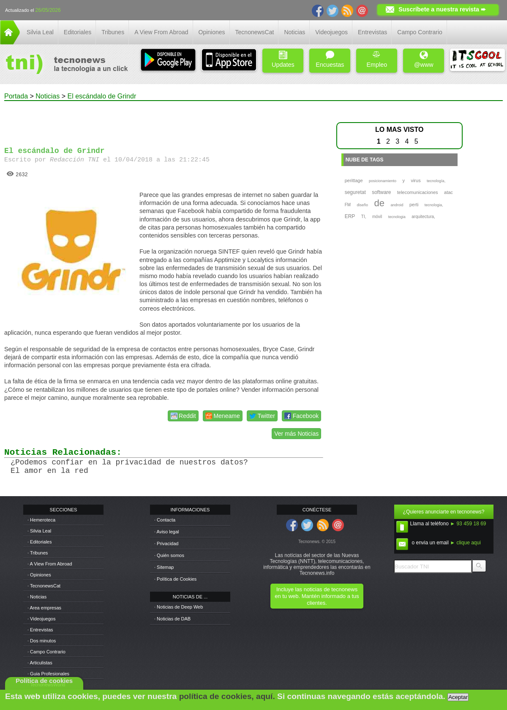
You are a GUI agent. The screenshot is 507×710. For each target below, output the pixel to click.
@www (423, 59)
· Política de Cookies (175, 579)
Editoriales (77, 32)
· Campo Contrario (46, 651)
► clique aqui (465, 543)
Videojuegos (331, 32)
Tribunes (112, 32)
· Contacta (164, 519)
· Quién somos (169, 555)
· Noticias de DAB (172, 618)
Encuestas (330, 59)
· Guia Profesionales (48, 673)
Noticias (294, 32)
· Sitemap (164, 567)
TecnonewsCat (254, 32)
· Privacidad (166, 543)
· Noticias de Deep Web (178, 606)
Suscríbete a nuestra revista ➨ (442, 9)
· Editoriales (39, 541)
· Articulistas (39, 662)
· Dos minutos (41, 640)
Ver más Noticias (296, 433)
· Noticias (36, 596)
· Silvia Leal (39, 530)
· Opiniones (39, 574)
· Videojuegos (41, 618)
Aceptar (458, 697)
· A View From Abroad (49, 563)
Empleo (377, 59)
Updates (283, 59)
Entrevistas (372, 32)
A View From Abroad (161, 32)
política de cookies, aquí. (227, 696)
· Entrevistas (40, 629)
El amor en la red (49, 471)
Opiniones (212, 32)
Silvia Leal (40, 32)
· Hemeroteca (41, 519)
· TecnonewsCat (43, 585)
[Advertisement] (164, 120)
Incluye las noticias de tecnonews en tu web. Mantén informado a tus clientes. (317, 596)
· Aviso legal (166, 531)
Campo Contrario (419, 32)
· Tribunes (37, 552)
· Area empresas (44, 607)
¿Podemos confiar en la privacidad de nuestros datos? (129, 462)
